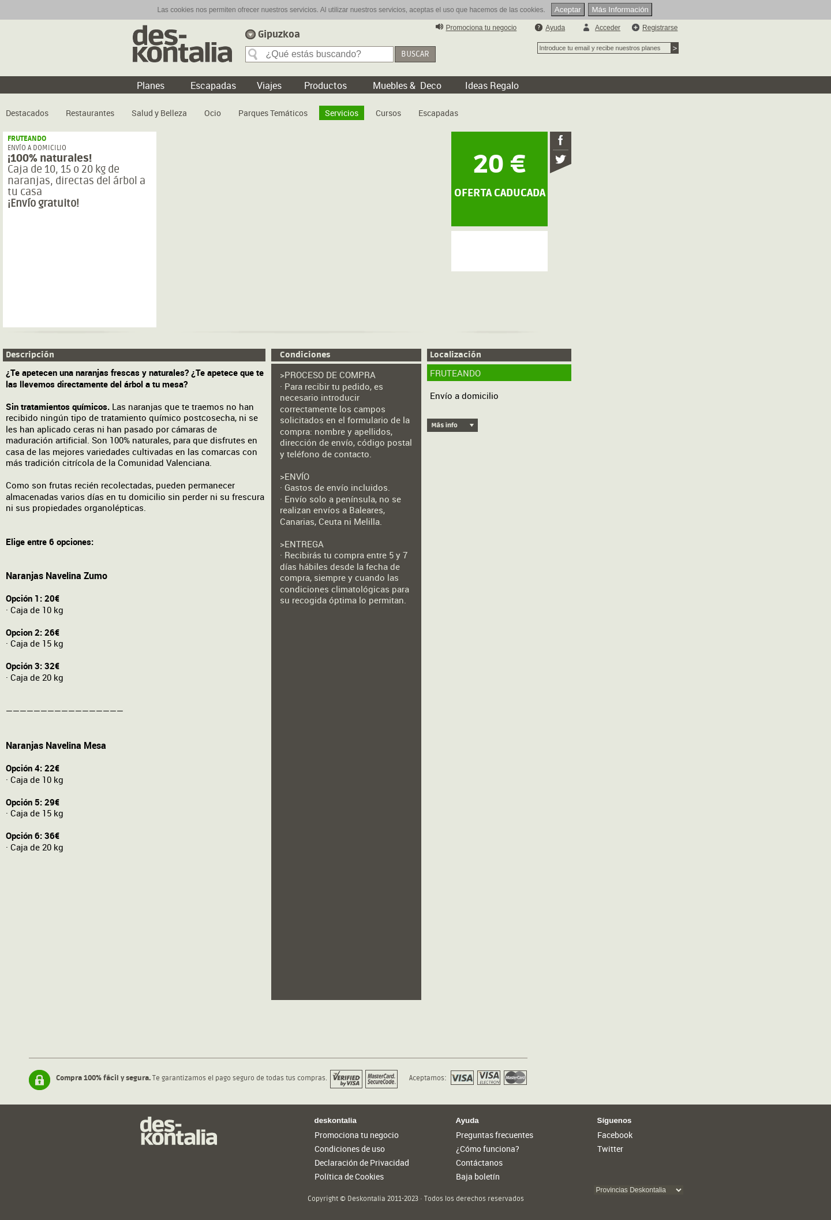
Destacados (27, 112)
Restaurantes (90, 112)
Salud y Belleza (159, 112)
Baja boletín (478, 1176)
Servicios (341, 112)
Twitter (610, 1148)
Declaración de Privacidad (362, 1162)
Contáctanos (479, 1162)
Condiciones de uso (350, 1148)
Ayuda (555, 28)
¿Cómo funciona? (487, 1148)
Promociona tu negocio (481, 28)
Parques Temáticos (273, 112)
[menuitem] (27, 108)
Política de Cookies (349, 1176)
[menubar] (235, 108)
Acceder (607, 28)
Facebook (614, 1134)
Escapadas (438, 112)
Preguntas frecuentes (494, 1134)
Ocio (212, 112)
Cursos (388, 112)
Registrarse (659, 28)
